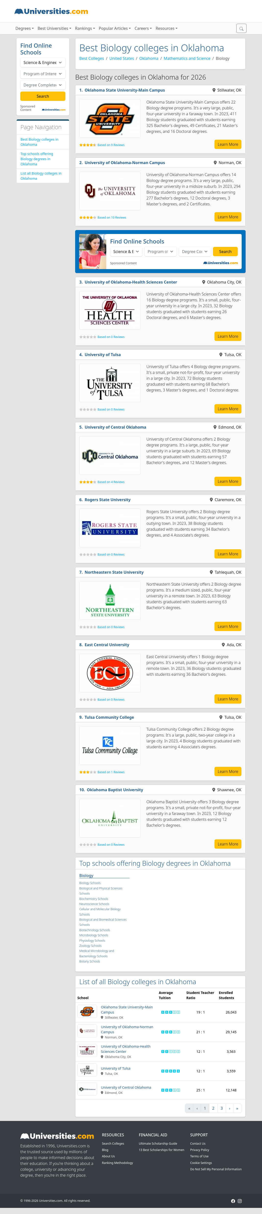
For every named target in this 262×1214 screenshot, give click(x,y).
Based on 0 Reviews (110, 337)
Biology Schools (90, 883)
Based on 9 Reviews (110, 145)
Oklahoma (148, 58)
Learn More (228, 144)
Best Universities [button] (53, 28)
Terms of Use (199, 1156)
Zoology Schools (90, 946)
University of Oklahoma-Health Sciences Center (131, 282)
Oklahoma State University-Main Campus (125, 90)
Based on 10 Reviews (111, 217)
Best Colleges (91, 58)
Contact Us (197, 1143)
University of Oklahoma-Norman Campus (125, 162)
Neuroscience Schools (94, 904)
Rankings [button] (83, 28)
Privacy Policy (199, 1150)
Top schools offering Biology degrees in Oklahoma (37, 158)
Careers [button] (142, 28)
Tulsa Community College (109, 717)
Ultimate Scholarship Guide (158, 1143)
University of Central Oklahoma (115, 427)
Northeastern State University (114, 572)
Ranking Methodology (117, 1163)
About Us (108, 1156)
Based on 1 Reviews (110, 772)
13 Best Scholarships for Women (161, 1150)
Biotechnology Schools (94, 930)
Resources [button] (165, 28)
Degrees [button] (23, 28)
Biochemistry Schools (93, 899)
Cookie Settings (201, 1163)
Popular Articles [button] (113, 28)
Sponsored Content (27, 108)
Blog (105, 1150)
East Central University (107, 644)
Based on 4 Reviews (110, 482)
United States (121, 58)
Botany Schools (89, 961)
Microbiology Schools (93, 935)
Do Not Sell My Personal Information (216, 1169)
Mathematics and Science (187, 58)
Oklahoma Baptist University (115, 789)
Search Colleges (113, 1143)
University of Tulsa (103, 354)
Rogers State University (108, 499)
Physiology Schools (92, 941)
